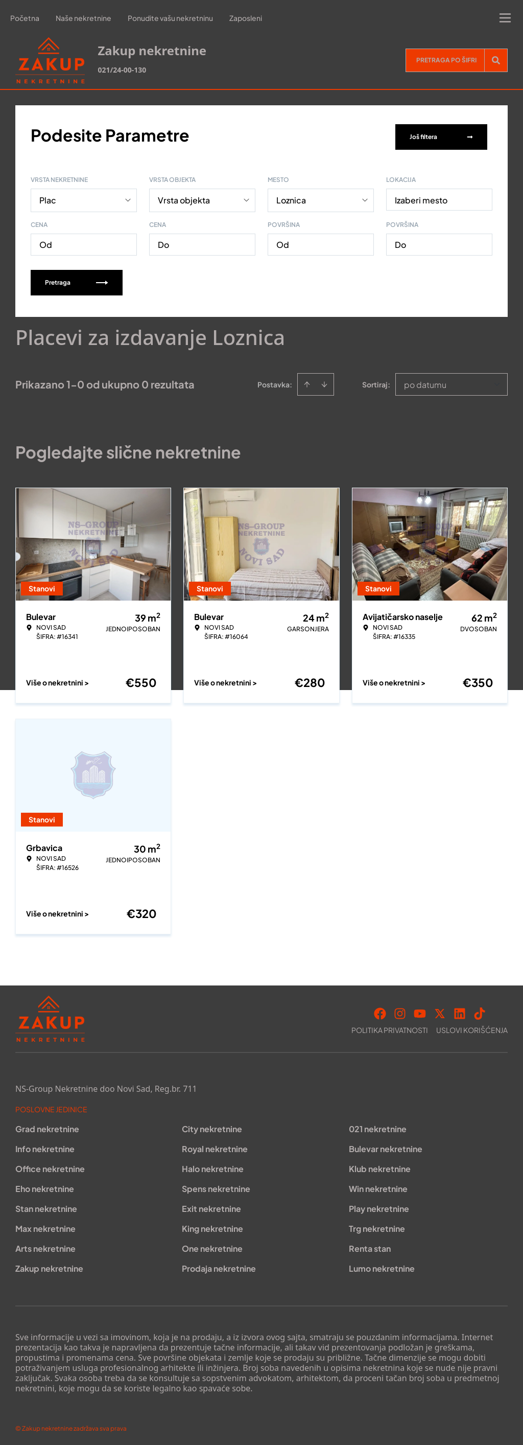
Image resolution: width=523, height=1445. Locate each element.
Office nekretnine (50, 1165)
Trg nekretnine (377, 1225)
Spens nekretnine (216, 1185)
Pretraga (76, 279)
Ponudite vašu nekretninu (170, 17)
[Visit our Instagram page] (400, 1010)
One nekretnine (212, 1245)
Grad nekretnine (47, 1125)
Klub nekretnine (380, 1165)
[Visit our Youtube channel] (420, 1010)
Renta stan (370, 1245)
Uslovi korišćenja (472, 1026)
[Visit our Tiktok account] (479, 1010)
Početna (24, 17)
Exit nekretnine (211, 1205)
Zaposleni (245, 17)
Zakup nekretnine (49, 1264)
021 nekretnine (378, 1125)
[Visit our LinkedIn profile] (460, 1010)
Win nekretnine (378, 1185)
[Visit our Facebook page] (380, 1010)
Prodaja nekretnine (219, 1264)
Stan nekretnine (46, 1205)
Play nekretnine (379, 1205)
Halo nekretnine (213, 1165)
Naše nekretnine (83, 17)
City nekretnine (212, 1125)
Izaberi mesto (421, 196)
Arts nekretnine (45, 1245)
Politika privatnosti (389, 1026)
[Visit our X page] (440, 1010)
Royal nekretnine (215, 1145)
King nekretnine (212, 1225)
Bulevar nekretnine (385, 1145)
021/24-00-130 (122, 70)
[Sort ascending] (307, 381)
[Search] (496, 60)
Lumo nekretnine (382, 1264)
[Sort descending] (324, 381)
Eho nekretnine (44, 1185)
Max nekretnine (45, 1225)
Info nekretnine (45, 1145)
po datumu (425, 381)
